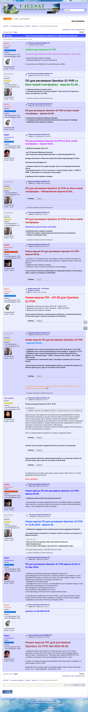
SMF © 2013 (43, 701)
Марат (6, 135)
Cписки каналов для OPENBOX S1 (40, 635)
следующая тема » (79, 29)
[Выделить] (31, 408)
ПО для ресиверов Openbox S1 (39, 43)
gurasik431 (8, 74)
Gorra (6, 43)
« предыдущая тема (68, 29)
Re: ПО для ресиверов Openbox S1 (40, 73)
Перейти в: (66, 685)
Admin (7, 245)
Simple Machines (51, 701)
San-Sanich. (9, 398)
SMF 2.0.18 (37, 701)
